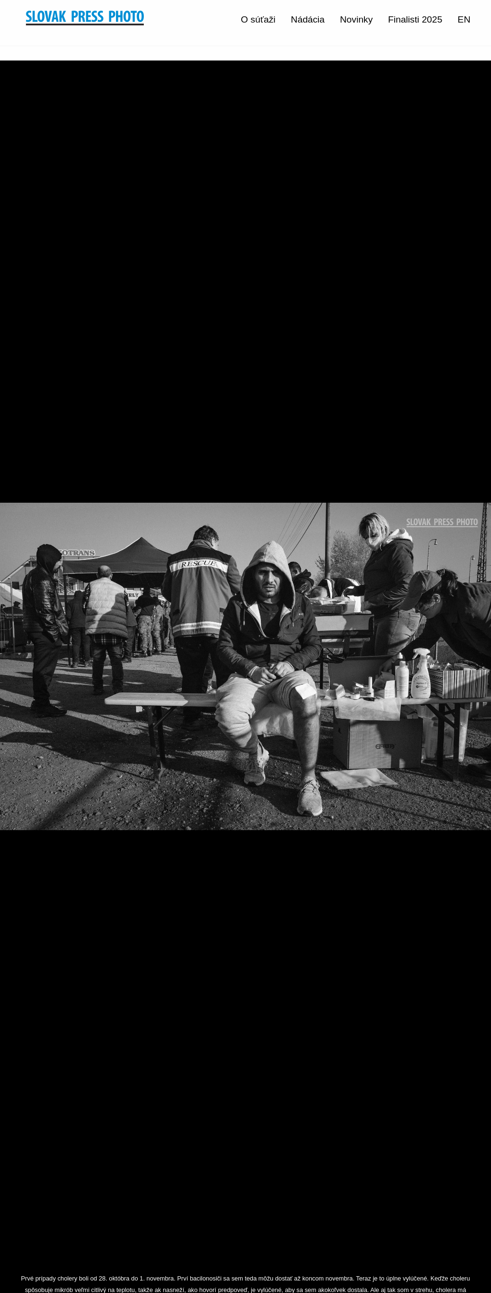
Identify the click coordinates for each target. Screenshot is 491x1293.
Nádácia (308, 19)
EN (463, 19)
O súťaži (258, 19)
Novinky (356, 19)
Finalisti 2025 (415, 19)
